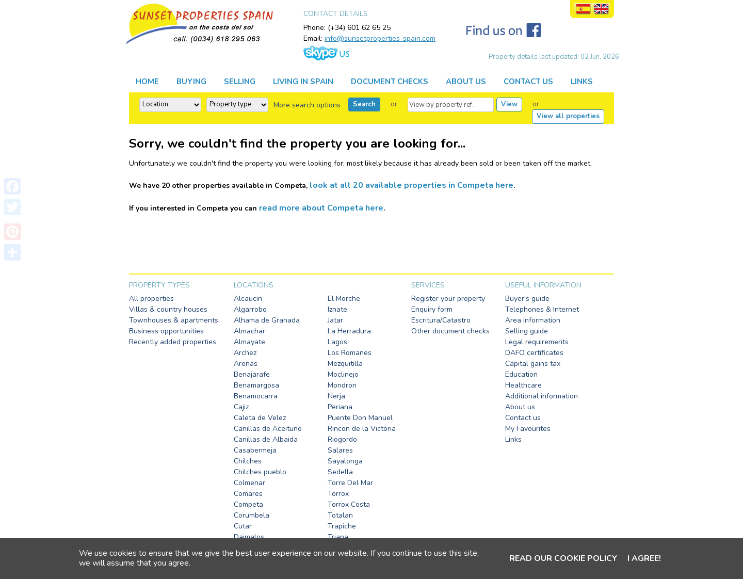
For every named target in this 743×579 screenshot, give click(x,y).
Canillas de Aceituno (268, 428)
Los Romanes (350, 353)
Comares (248, 493)
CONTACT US (528, 81)
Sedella (340, 472)
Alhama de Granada (267, 320)
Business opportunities (166, 331)
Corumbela (251, 515)
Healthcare (523, 385)
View (509, 104)
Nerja (336, 396)
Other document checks (450, 331)
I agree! (644, 558)
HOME (147, 81)
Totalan (340, 515)
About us (520, 407)
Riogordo (342, 439)
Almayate (249, 342)
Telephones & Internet (542, 309)
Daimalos (249, 537)
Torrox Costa (349, 504)
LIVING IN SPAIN (303, 81)
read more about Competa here (321, 208)
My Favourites (528, 428)
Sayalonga (345, 461)
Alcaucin (248, 298)
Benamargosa (256, 385)
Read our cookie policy (563, 558)
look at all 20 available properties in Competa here (411, 185)
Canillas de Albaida (266, 439)
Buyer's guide (527, 298)
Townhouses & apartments (173, 320)
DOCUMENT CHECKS (389, 81)
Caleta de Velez (260, 418)
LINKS (582, 81)
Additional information (541, 396)
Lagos (337, 342)
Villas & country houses (168, 309)
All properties (151, 298)
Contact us (523, 418)
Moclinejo (343, 374)
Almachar (249, 331)
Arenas (245, 363)
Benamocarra (256, 396)
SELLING (239, 81)
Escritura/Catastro (441, 320)
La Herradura (349, 331)
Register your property (448, 298)
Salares (340, 450)
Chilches (248, 461)
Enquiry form (432, 309)
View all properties (568, 116)
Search (364, 104)
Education (521, 374)
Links (513, 439)
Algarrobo (250, 309)
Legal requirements (537, 342)
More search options (307, 105)
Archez (245, 353)
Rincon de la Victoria (362, 428)
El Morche (344, 298)
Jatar (335, 320)
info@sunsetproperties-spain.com (380, 38)
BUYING (191, 81)
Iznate (337, 309)
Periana (340, 407)
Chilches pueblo (260, 472)
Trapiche (342, 526)
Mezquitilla (345, 363)
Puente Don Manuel (360, 418)
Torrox (338, 493)
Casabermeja (255, 450)
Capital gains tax (532, 363)
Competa (248, 504)
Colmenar (249, 483)
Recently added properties (172, 342)
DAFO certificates (534, 353)
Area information (532, 320)
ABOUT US (466, 81)
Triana (338, 537)
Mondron (342, 385)
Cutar (243, 526)
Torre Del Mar (350, 483)
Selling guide (526, 331)
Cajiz (241, 407)
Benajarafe (252, 374)
